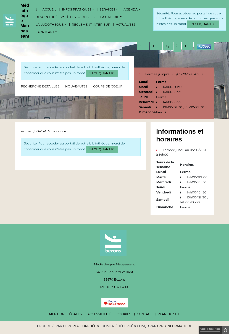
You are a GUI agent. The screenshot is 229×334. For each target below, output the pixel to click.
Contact (144, 314)
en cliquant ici (202, 24)
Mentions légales (65, 314)
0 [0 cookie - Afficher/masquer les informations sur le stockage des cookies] (225, 330)
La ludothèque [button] (50, 24)
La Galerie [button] (109, 17)
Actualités (125, 24)
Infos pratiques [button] (76, 9)
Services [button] (107, 9)
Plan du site (169, 314)
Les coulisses (82, 17)
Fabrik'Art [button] (45, 32)
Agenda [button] (130, 9)
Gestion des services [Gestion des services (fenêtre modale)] (210, 330)
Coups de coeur (108, 86)
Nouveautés (76, 86)
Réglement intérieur (91, 24)
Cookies (124, 314)
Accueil (46, 9)
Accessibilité (99, 314)
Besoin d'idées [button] (49, 17)
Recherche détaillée (40, 86)
